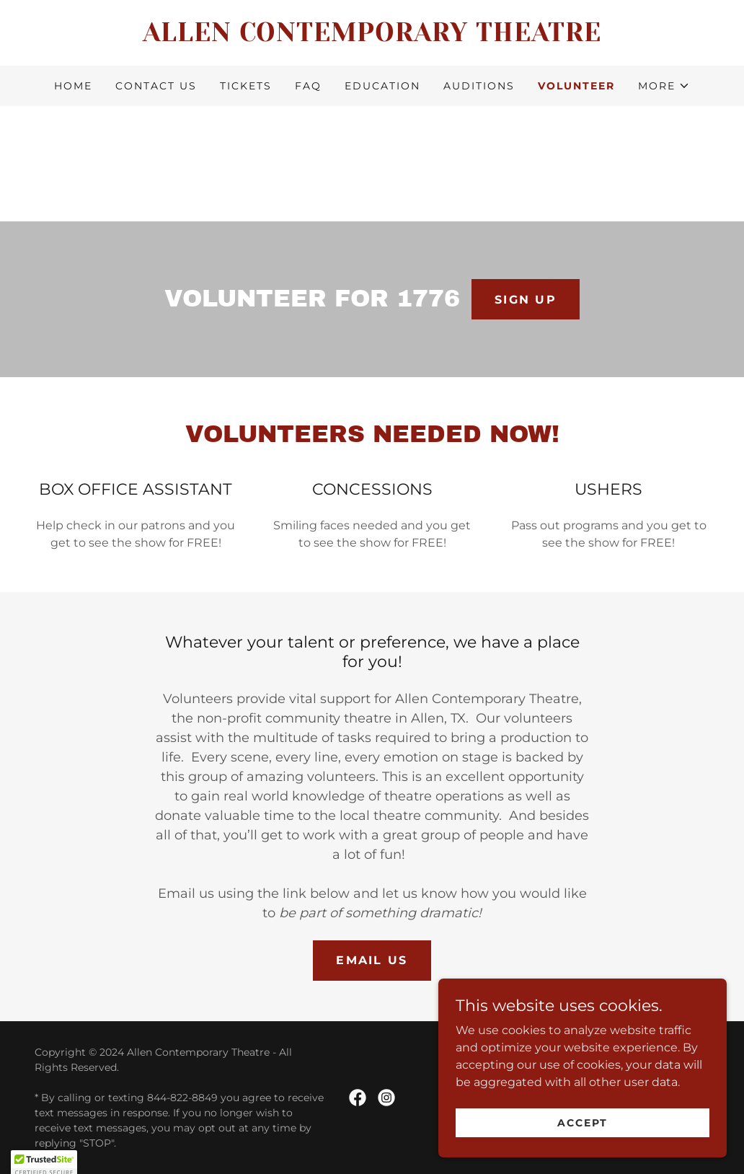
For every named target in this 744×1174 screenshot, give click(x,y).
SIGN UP (526, 299)
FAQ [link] (308, 85)
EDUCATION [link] (382, 85)
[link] (372, 37)
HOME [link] (73, 85)
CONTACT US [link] (156, 85)
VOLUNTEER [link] (576, 85)
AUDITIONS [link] (479, 85)
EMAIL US (371, 960)
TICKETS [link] (246, 85)
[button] (664, 85)
